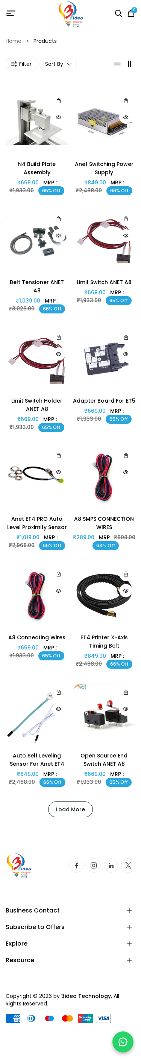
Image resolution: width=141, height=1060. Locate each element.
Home (13, 41)
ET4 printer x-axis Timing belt (104, 641)
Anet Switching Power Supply (104, 168)
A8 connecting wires (36, 637)
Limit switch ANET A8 (104, 282)
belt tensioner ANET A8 (37, 286)
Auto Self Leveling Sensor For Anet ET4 (37, 760)
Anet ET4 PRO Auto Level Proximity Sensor (37, 523)
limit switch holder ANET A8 (36, 405)
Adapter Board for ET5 (104, 401)
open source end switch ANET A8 (103, 760)
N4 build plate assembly (37, 168)
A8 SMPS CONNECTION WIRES (104, 523)
